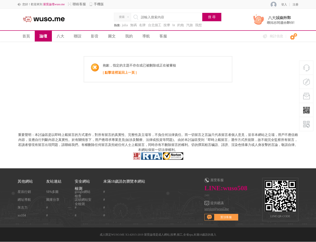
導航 (146, 36)
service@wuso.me (216, 209)
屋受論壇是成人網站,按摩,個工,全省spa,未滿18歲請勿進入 (180, 234)
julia (125, 25)
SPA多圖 (52, 192)
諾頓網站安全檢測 (83, 200)
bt (174, 25)
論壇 (43, 36)
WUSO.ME (117, 234)
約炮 (180, 25)
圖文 (112, 36)
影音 (95, 36)
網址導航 (24, 199)
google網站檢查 (82, 192)
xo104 (22, 215)
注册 (295, 4)
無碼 (133, 25)
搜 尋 (212, 17)
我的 (129, 36)
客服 (163, 36)
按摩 (166, 25)
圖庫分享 (52, 199)
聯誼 (77, 36)
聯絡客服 (77, 4)
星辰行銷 (24, 192)
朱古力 (23, 207)
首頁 (26, 36)
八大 (60, 36)
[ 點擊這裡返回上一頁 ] (120, 72)
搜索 (122, 17)
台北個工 (154, 25)
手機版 (96, 4)
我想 (198, 25)
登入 (284, 4)
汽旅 (189, 25)
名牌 (142, 25)
